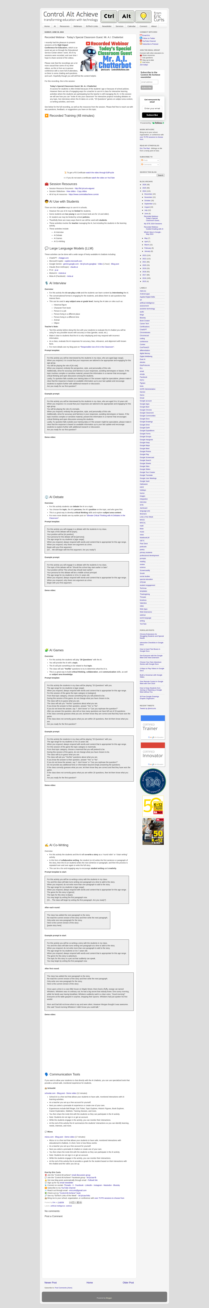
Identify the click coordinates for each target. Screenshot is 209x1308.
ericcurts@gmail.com (78, 1190)
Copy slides (82, 191)
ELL (141, 368)
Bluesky (116, 1185)
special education (146, 579)
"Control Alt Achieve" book (70, 1193)
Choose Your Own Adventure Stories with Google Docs (150, 663)
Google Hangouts (146, 440)
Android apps (145, 294)
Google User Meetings (148, 478)
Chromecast (144, 336)
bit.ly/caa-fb (91, 1177)
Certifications (145, 327)
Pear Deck (144, 544)
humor (142, 493)
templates (143, 591)
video (142, 606)
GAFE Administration (147, 389)
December (148, 194)
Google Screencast (147, 457)
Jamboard (143, 508)
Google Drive (145, 425)
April (146, 242)
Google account (146, 401)
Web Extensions (146, 612)
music (142, 532)
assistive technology (147, 309)
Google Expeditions (147, 431)
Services (119, 26)
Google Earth (145, 428)
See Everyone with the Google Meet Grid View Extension (151, 657)
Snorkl (142, 573)
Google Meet (144, 448)
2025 (144, 188)
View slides (71, 191)
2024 (144, 191)
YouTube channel (68, 1188)
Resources (64, 26)
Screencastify (145, 570)
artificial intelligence (58, 1206)
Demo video (71, 1093)
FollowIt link (92, 1180)
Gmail (142, 398)
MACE (142, 520)
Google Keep (145, 443)
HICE (142, 487)
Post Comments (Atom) (63, 1288)
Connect (143, 26)
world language (145, 618)
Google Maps (145, 445)
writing (142, 621)
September (148, 204)
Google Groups (145, 437)
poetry (142, 550)
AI (55, 26)
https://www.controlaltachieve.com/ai (84, 194)
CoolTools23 (144, 347)
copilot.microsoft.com (73, 261)
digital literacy (145, 353)
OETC (142, 541)
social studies (145, 576)
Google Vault (144, 481)
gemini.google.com (71, 264)
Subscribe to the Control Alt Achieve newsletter (150, 74)
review (142, 564)
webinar (69, 1206)
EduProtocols (145, 365)
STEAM (143, 582)
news (142, 535)
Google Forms (145, 434)
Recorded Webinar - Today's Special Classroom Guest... (152, 218)
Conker (142, 344)
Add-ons (143, 291)
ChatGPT (143, 330)
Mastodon (108, 1185)
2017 (144, 275)
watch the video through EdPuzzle (100, 173)
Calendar (131, 26)
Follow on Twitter (148, 38)
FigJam (142, 383)
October (147, 201)
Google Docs (145, 419)
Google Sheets (145, 463)
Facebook (79, 1185)
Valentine (143, 603)
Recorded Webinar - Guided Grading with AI (153, 228)
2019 (144, 268)
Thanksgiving (145, 594)
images (142, 496)
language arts (145, 511)
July (146, 210)
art (141, 300)
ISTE (142, 505)
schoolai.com (50, 1093)
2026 (144, 185)
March (147, 245)
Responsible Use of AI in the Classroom (97, 347)
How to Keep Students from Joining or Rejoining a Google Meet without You (151, 690)
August (147, 207)
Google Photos (145, 451)
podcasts (143, 547)
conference (144, 341)
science (143, 567)
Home (47, 26)
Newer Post (51, 1282)
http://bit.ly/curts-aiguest (84, 188)
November (148, 197)
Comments (146, 165)
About (153, 26)
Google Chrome (146, 410)
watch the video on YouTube (103, 178)
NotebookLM (144, 538)
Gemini (142, 392)
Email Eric (146, 35)
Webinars (78, 26)
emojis (142, 374)
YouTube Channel (149, 41)
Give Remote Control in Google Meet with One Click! (151, 682)
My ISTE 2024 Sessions (153, 224)
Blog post (115, 264)
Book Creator (145, 321)
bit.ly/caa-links (84, 1195)
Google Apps (144, 404)
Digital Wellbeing (146, 356)
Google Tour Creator (147, 472)
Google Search (145, 460)
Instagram (98, 1185)
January (147, 251)
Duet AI (142, 359)
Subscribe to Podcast (150, 44)
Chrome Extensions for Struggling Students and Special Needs (152, 636)
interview (143, 502)
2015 (144, 281)
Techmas (143, 588)
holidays (143, 490)
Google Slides (145, 469)
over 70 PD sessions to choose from (109, 1198)
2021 (144, 262)
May (146, 238)
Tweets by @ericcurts (148, 708)
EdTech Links (92, 26)
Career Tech (144, 324)
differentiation (145, 350)
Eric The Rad (145, 148)
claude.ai (74, 267)
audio (142, 312)
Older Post (128, 1282)
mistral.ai (62, 273)
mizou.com (49, 1137)
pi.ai (56, 270)
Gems (142, 395)
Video (100, 264)
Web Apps (143, 609)
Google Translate (146, 475)
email (142, 371)
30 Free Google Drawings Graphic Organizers (149, 697)
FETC (142, 380)
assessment (144, 306)
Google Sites (144, 466)
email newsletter (66, 1183)
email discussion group (81, 1175)
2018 (144, 272)
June (146, 214)
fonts (141, 386)
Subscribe (152, 115)
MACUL (143, 523)
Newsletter (107, 26)
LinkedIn (88, 1185)
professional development (149, 555)
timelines (143, 600)
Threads (67, 1185)
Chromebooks (145, 332)
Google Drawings (146, 422)
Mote (142, 529)
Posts (144, 160)
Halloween (144, 484)
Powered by (152, 123)
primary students (146, 552)
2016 (144, 278)
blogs (142, 315)
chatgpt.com (64, 258)
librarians (143, 514)
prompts (143, 558)
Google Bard (144, 407)
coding (142, 338)
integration (144, 499)
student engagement (147, 585)
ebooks (142, 362)
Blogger (109, 1298)
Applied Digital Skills (147, 297)
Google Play (144, 454)
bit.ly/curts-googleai (88, 264)
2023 (144, 255)
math (142, 526)
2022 (144, 259)
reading (142, 561)
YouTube (143, 624)
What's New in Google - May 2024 (153, 233)
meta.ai (70, 276)
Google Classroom (147, 413)
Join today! (144, 65)
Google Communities (148, 416)
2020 (144, 265)
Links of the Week (146, 517)
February (148, 248)
